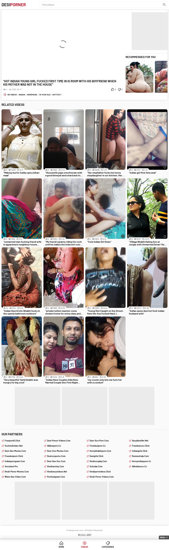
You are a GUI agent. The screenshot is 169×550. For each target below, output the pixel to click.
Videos (84, 547)
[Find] (164, 4)
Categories (108, 547)
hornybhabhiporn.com (100, 451)
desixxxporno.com (56, 456)
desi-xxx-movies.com (57, 451)
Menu (162, 537)
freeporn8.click (12, 440)
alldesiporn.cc (54, 445)
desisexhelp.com (140, 456)
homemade (32, 95)
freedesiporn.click (14, 456)
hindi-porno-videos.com (102, 476)
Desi (14, 4)
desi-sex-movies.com (15, 451)
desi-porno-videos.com (58, 440)
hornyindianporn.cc (141, 461)
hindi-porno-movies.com (17, 471)
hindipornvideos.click (100, 471)
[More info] (39, 167)
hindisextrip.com (55, 466)
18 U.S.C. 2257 (84, 534)
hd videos (12, 95)
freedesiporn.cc (98, 445)
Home (61, 547)
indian (22, 95)
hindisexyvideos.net (57, 471)
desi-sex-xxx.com (56, 461)
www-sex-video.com (15, 476)
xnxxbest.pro (11, 466)
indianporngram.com (15, 461)
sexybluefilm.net (140, 440)
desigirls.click (96, 456)
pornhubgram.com (56, 476)
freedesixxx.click (140, 445)
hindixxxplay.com (98, 461)
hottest (56, 95)
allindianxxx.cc (139, 466)
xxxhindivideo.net (14, 445)
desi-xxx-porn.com (99, 440)
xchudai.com (96, 466)
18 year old (44, 95)
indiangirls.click (139, 451)
